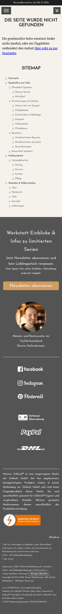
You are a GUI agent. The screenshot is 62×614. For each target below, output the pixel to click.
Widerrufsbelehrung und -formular (35, 567)
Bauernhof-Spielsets (22, 151)
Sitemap (23, 574)
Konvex (19, 169)
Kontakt (16, 201)
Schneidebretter (20, 160)
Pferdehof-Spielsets (22, 87)
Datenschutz (40, 570)
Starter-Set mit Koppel (27, 106)
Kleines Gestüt (22, 92)
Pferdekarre (21, 128)
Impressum (7, 567)
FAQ (14, 197)
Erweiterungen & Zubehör (25, 101)
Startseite (13, 78)
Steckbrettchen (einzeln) (28, 142)
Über (14, 188)
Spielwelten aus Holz (19, 83)
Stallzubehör (21, 124)
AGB (16, 567)
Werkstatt (17, 192)
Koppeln (19, 119)
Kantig (18, 165)
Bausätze (16, 133)
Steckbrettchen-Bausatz (27, 137)
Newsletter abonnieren (31, 286)
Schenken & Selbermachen (21, 183)
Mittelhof (20, 96)
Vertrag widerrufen (39, 574)
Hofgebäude (21, 110)
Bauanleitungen (23, 147)
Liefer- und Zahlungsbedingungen (17, 555)
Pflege (18, 178)
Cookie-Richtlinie (9, 574)
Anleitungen (18, 206)
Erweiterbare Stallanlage (28, 115)
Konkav (19, 174)
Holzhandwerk (15, 156)
